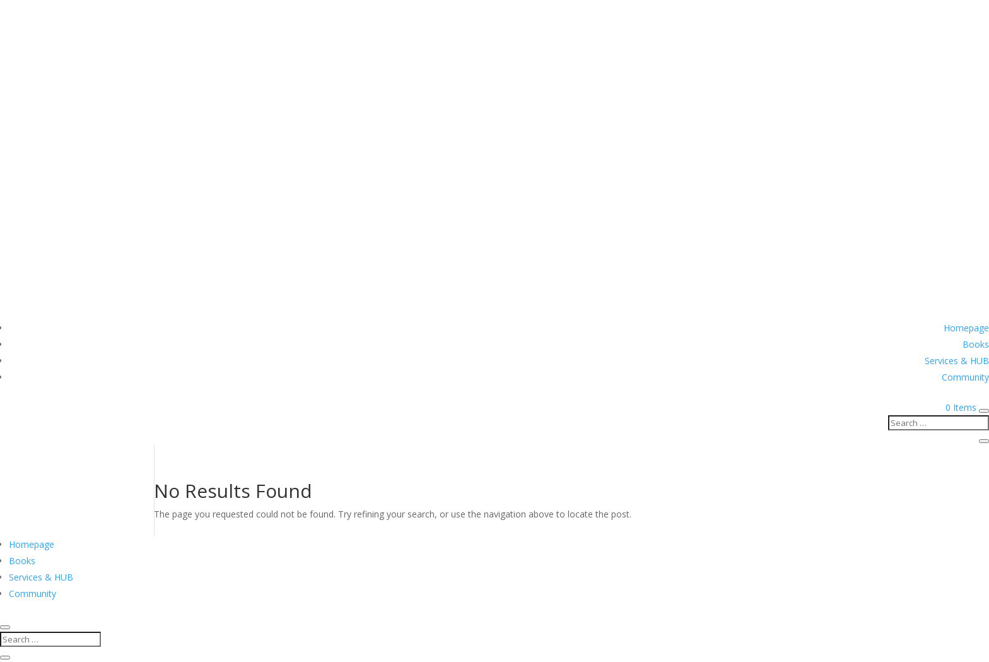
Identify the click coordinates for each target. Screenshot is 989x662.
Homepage (966, 328)
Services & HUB (957, 361)
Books (976, 344)
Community (965, 377)
